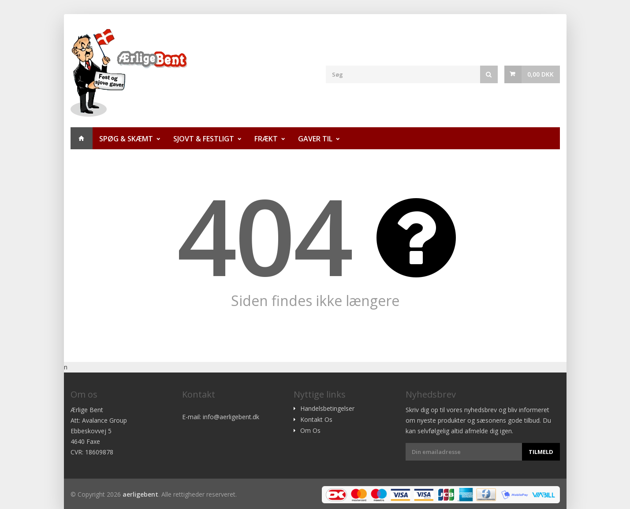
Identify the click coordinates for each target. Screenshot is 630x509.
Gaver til (315, 139)
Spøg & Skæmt (126, 139)
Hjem (82, 138)
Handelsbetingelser (327, 409)
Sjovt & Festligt (203, 139)
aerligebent (140, 494)
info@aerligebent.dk (231, 417)
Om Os (310, 431)
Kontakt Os (316, 420)
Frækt (266, 139)
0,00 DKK (540, 74)
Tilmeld (541, 452)
